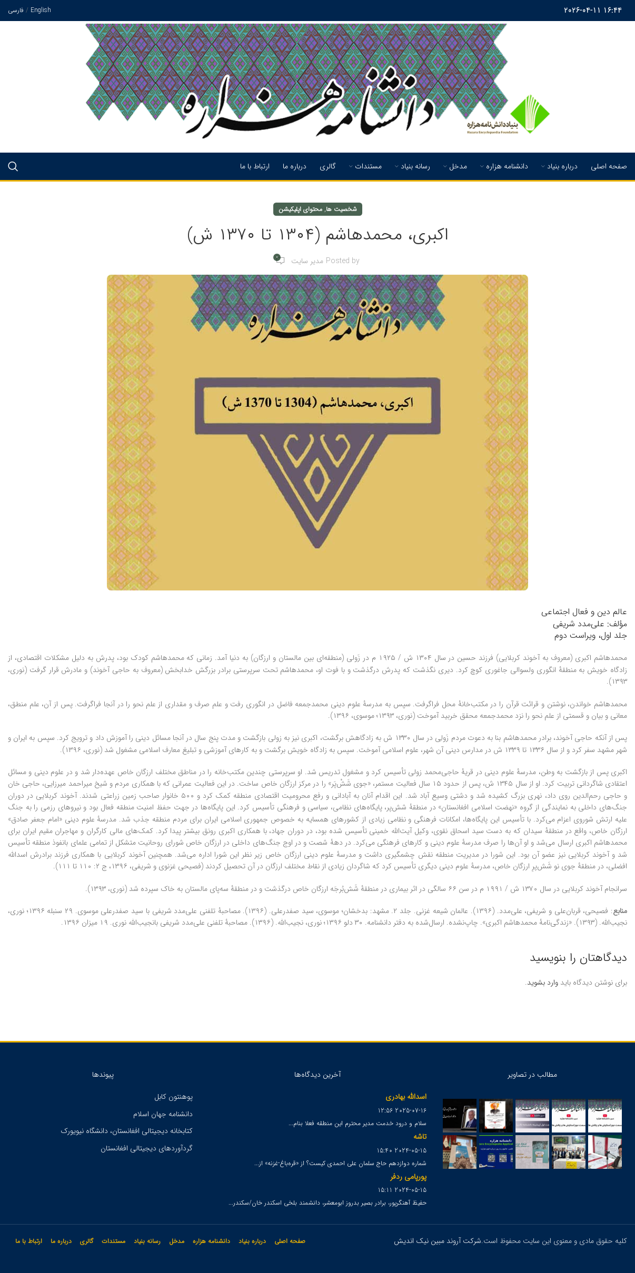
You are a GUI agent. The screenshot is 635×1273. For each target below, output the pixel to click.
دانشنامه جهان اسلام (163, 1114)
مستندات (113, 1241)
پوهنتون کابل (173, 1096)
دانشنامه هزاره (211, 1241)
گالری (86, 1241)
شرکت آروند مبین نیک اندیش (437, 1241)
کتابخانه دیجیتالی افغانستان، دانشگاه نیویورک (127, 1131)
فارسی (16, 10)
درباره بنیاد (252, 1241)
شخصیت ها (341, 209)
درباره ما (61, 1241)
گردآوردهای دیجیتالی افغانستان (147, 1148)
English (41, 10)
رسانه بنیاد (147, 1241)
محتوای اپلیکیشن (300, 209)
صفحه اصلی (289, 1241)
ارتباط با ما (28, 1241)
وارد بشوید (542, 982)
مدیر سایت (307, 261)
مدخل (176, 1241)
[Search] (13, 166)
